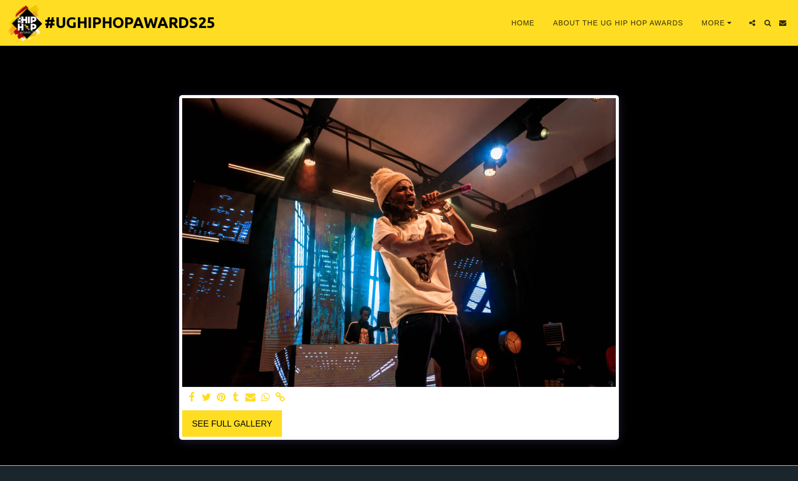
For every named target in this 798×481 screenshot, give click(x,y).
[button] (752, 22)
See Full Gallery (232, 423)
